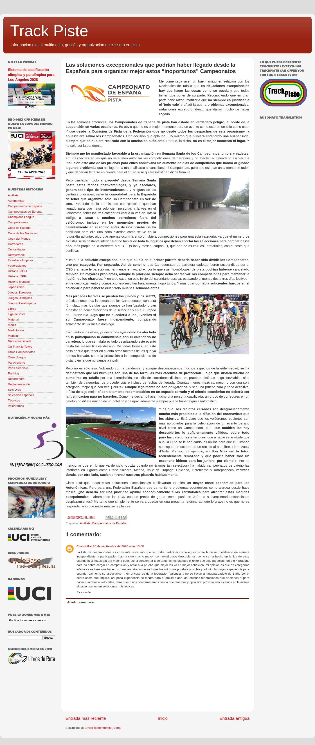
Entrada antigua (235, 718)
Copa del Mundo (19, 238)
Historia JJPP (17, 276)
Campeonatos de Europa (25, 211)
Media (12, 325)
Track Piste (49, 31)
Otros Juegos (17, 357)
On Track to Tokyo (20, 346)
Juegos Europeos (20, 292)
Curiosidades (17, 249)
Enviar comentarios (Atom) (103, 727)
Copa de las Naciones (23, 233)
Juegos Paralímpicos (22, 303)
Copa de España (19, 227)
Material (13, 319)
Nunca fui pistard (19, 341)
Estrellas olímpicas (20, 260)
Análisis (85, 523)
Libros (12, 308)
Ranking (13, 373)
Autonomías (16, 200)
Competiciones (18, 222)
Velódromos (16, 406)
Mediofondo (16, 330)
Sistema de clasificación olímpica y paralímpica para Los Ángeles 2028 (31, 75)
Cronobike (84, 546)
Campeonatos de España (109, 523)
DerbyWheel (16, 255)
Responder (83, 592)
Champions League (21, 217)
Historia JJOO (17, 271)
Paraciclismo (16, 362)
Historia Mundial (19, 281)
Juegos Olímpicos (20, 298)
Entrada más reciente (85, 718)
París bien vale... (19, 368)
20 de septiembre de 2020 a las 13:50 (118, 546)
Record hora (16, 379)
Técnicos (14, 400)
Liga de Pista (16, 314)
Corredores (15, 244)
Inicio (163, 718)
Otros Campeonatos (21, 352)
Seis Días (14, 389)
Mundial (13, 335)
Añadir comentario (80, 602)
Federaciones (17, 265)
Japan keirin (16, 287)
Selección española (21, 395)
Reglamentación (19, 384)
